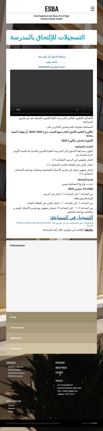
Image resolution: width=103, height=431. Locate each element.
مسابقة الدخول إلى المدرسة (51, 56)
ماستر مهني (51, 61)
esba (51, 9)
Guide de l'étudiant (14, 369)
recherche (60, 362)
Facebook (11, 405)
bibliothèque (61, 367)
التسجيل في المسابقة (71, 217)
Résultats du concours (15, 376)
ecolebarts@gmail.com (69, 391)
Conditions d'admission (15, 366)
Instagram (11, 408)
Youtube (10, 411)
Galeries (59, 372)
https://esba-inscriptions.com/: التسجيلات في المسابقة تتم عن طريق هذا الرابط (54, 224)
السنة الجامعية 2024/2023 (51, 66)
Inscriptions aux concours (16, 373)
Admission (10, 362)
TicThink (93, 423)
